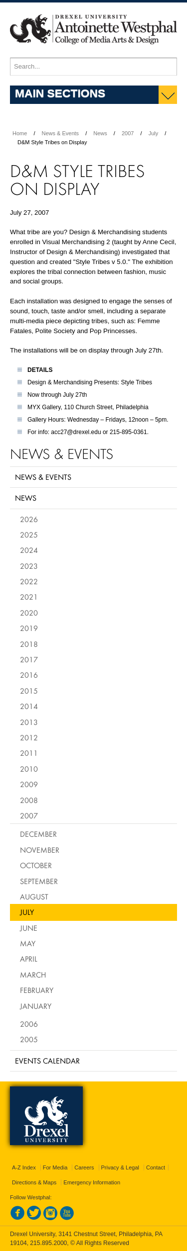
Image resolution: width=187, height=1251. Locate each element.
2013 (29, 722)
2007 (128, 133)
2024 (29, 550)
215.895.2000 (48, 1243)
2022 (29, 581)
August (34, 896)
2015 (29, 691)
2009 (29, 784)
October (36, 865)
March (33, 975)
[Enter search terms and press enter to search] (93, 67)
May (27, 943)
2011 (29, 753)
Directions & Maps (34, 1182)
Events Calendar (47, 1061)
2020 (29, 613)
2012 (29, 737)
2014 (29, 706)
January (35, 1006)
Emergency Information (91, 1182)
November (39, 850)
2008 (29, 800)
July (154, 133)
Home (19, 133)
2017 (29, 659)
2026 (29, 519)
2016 (29, 675)
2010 (29, 769)
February (36, 990)
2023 (29, 566)
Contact (155, 1167)
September (39, 881)
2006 (29, 1024)
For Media (55, 1167)
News (100, 133)
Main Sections (60, 93)
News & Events (60, 133)
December (38, 834)
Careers (84, 1167)
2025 (29, 534)
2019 (29, 628)
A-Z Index (24, 1167)
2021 (29, 597)
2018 (29, 644)
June (28, 928)
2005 (29, 1039)
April (28, 959)
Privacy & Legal (120, 1167)
